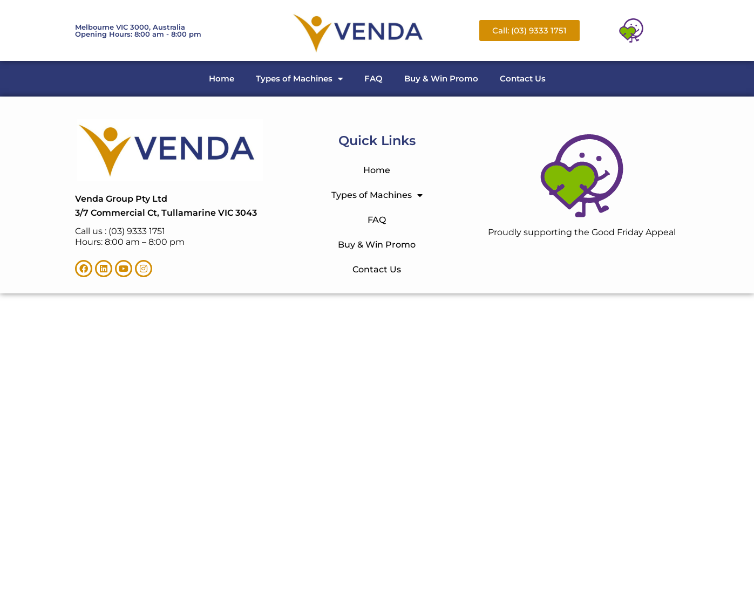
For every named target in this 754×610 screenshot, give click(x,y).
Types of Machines (299, 79)
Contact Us (523, 78)
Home (221, 78)
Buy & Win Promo (441, 78)
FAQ (373, 78)
